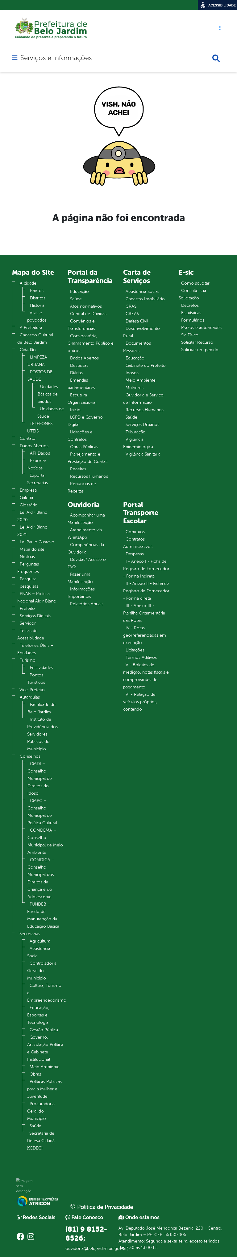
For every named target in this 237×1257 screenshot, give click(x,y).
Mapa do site (32, 549)
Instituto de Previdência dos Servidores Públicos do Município (42, 734)
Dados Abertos (34, 446)
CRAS (131, 306)
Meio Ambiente (45, 1066)
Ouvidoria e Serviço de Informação (143, 399)
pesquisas (29, 586)
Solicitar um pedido (199, 349)
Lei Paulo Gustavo (37, 542)
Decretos (190, 305)
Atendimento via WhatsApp (85, 534)
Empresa (28, 490)
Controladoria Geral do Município (41, 970)
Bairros (37, 290)
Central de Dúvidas (88, 313)
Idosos (132, 373)
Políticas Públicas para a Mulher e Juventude (44, 1089)
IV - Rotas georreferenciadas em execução (144, 635)
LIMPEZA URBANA (37, 361)
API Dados (40, 453)
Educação (79, 291)
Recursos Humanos (89, 476)
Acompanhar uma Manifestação (86, 519)
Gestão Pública (44, 1030)
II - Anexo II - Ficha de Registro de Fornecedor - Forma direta (146, 591)
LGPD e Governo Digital (85, 421)
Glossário (29, 505)
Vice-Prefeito (32, 689)
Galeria (26, 497)
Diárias (76, 373)
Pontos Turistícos (36, 679)
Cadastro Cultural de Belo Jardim (35, 339)
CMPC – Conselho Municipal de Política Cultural (42, 811)
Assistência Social (38, 952)
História (37, 305)
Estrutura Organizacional (82, 399)
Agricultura (40, 941)
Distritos (37, 298)
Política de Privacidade (101, 1206)
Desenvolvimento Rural (141, 332)
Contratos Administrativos (137, 543)
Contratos (135, 531)
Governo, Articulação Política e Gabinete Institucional (45, 1048)
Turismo (27, 660)
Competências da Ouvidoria (86, 548)
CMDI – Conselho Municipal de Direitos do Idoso (39, 778)
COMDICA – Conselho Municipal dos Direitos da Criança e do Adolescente (40, 878)
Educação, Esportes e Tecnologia (38, 1015)
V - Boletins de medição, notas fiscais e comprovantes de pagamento (146, 676)
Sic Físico (189, 335)
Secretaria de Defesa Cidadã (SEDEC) (41, 1140)
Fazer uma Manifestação (80, 578)
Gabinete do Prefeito (146, 365)
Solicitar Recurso (197, 342)
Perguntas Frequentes (28, 568)
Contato (27, 438)
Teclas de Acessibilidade (30, 634)
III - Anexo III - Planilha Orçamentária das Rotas (144, 613)
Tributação (136, 432)
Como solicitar (195, 283)
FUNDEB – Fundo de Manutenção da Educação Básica (43, 915)
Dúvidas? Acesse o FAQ (87, 563)
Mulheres (134, 387)
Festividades (41, 667)
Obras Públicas (84, 446)
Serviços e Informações (56, 58)
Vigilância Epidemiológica (138, 443)
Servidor (28, 623)
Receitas (78, 469)
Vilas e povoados (37, 316)
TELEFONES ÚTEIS (39, 427)
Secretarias (29, 933)
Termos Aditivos (141, 657)
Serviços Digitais (35, 616)
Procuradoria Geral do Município (41, 1111)
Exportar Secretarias (37, 479)
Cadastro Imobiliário (145, 299)
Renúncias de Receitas (82, 487)
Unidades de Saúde (50, 413)
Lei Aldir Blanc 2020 (32, 516)
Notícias (27, 556)
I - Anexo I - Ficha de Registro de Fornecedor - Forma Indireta (146, 568)
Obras (35, 1074)
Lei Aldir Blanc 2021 (32, 531)
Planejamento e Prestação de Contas (87, 458)
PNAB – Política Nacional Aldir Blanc (36, 597)
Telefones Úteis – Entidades (35, 649)
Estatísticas (191, 312)
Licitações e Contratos (80, 436)
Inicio (75, 410)
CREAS (132, 313)
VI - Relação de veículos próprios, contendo (140, 702)
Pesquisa (28, 579)
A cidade (28, 283)
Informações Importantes (81, 593)
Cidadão (28, 349)
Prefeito (27, 608)
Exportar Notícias (36, 464)
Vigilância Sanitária (143, 454)
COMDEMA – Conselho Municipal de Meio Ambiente (45, 841)
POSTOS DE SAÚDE (39, 376)
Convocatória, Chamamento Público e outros (91, 343)
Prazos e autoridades (201, 327)
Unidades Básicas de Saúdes (48, 394)
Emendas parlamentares (81, 384)
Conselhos (30, 756)
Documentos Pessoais (137, 347)
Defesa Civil (137, 321)
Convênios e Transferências (81, 325)
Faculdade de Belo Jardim (41, 708)
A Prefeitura (31, 327)
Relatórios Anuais (86, 604)
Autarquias (30, 697)
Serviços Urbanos (142, 424)
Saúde (35, 1126)
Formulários (192, 320)
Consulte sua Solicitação (192, 294)
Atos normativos (86, 306)
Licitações (135, 650)
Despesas (79, 365)
